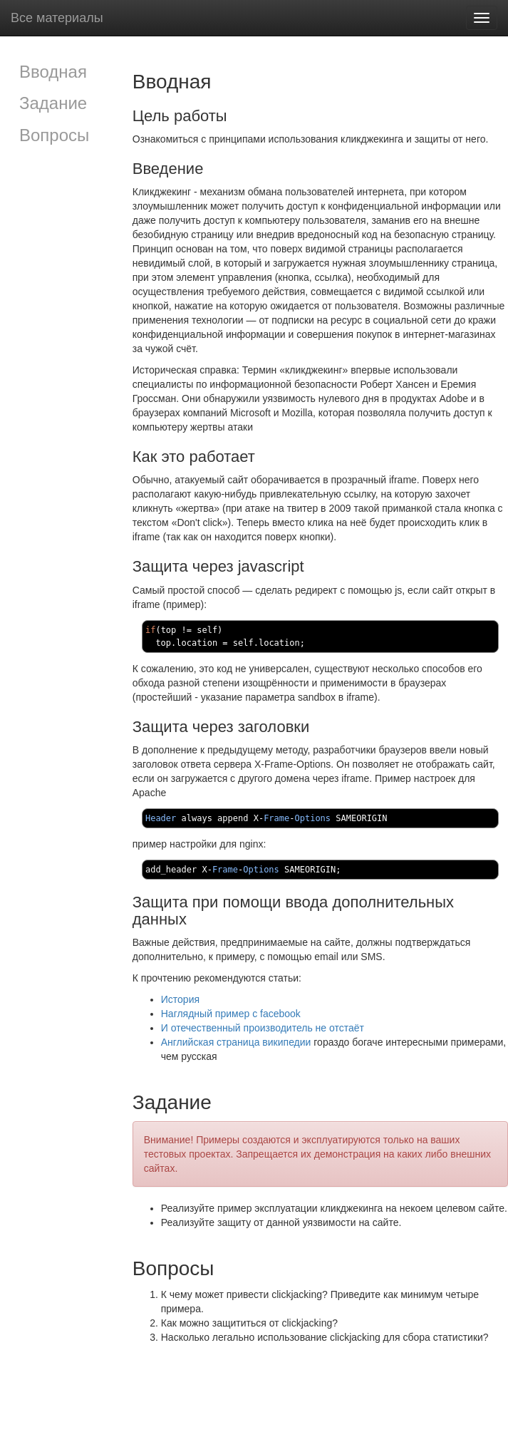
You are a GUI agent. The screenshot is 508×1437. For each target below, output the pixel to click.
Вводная (53, 71)
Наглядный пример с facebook (231, 1013)
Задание (53, 103)
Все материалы (57, 18)
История (180, 999)
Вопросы (54, 135)
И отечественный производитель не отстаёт (262, 1028)
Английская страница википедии (236, 1042)
